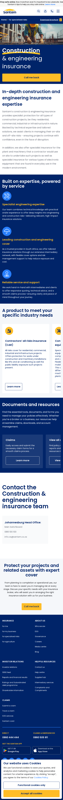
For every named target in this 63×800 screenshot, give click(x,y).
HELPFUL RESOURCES (45, 661)
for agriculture (8, 642)
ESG (36, 631)
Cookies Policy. (41, 778)
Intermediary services (44, 683)
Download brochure (49, 20)
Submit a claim (9, 706)
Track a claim (8, 711)
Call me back (31, 77)
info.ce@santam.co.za (16, 537)
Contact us (40, 667)
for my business (9, 631)
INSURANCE (8, 620)
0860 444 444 (10, 737)
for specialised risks (16, 20)
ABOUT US (40, 620)
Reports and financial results (14, 677)
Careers (38, 642)
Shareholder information (13, 690)
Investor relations (9, 667)
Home (3, 20)
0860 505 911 (40, 737)
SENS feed (6, 672)
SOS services (7, 716)
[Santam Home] (9, 11)
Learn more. (50, 4)
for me (5, 626)
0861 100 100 (10, 532)
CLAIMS (6, 700)
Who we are (40, 626)
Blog (37, 652)
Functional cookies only (31, 785)
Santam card (8, 721)
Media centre (40, 647)
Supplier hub (40, 677)
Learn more (13, 386)
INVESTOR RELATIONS (13, 661)
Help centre (39, 672)
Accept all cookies (31, 793)
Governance (40, 637)
